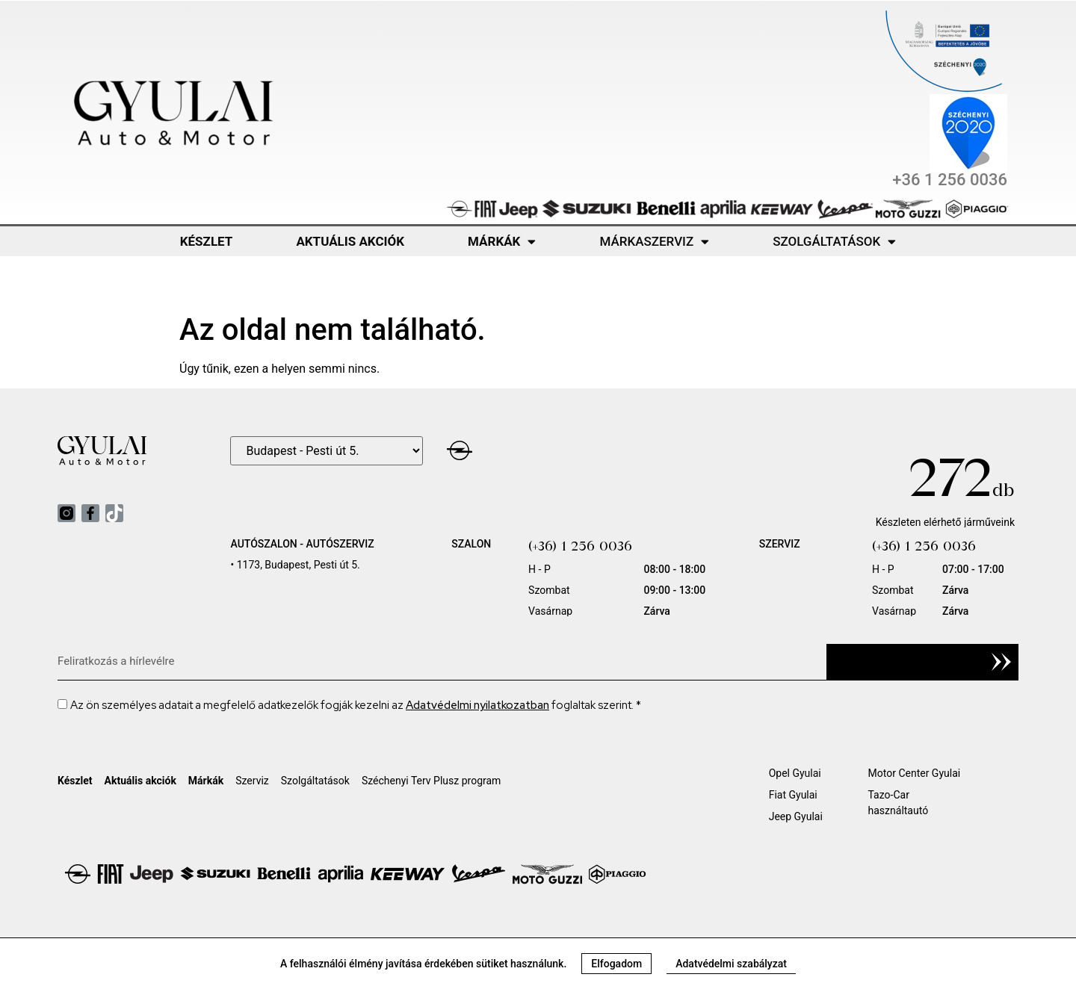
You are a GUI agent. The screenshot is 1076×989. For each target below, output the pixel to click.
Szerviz (252, 781)
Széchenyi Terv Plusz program (431, 781)
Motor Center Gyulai (914, 773)
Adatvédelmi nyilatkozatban (477, 705)
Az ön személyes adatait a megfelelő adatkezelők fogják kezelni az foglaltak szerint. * (355, 705)
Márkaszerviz (654, 241)
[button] (616, 963)
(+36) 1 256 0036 (580, 546)
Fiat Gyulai (793, 795)
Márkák (502, 241)
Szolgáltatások (834, 241)
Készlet (206, 241)
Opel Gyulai (795, 773)
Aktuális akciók (350, 241)
